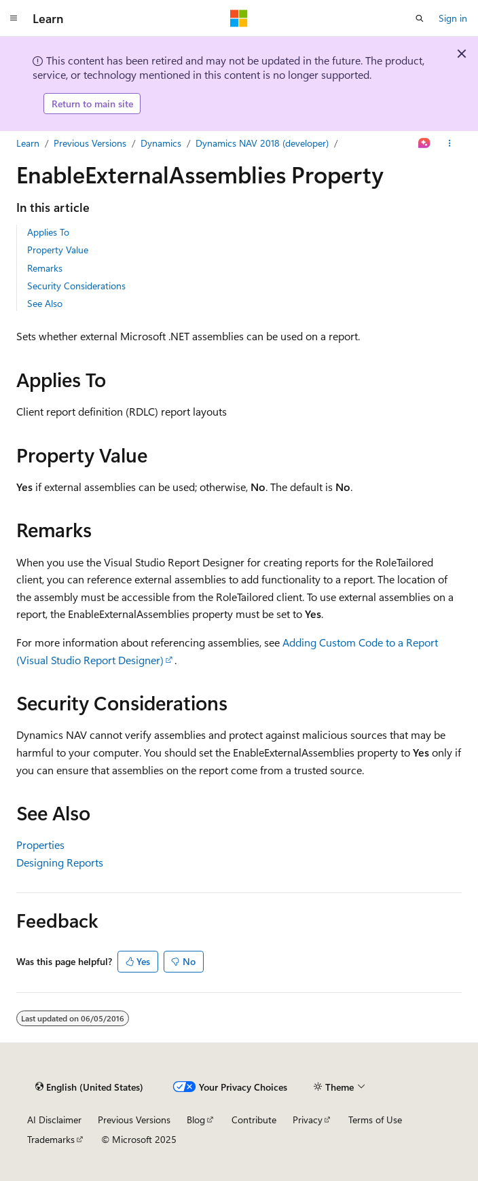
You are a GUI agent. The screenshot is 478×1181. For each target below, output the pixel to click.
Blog (196, 1119)
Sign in (453, 18)
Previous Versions (90, 143)
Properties (40, 844)
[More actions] (450, 143)
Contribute (254, 1119)
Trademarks (51, 1139)
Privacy (308, 1119)
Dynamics (161, 143)
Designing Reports (59, 862)
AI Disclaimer (54, 1119)
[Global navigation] (13, 18)
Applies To (48, 231)
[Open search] (419, 18)
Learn (27, 143)
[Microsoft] (239, 18)
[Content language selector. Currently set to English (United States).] (89, 1086)
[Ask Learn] (424, 143)
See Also (44, 303)
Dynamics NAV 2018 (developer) (262, 143)
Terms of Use (375, 1119)
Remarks (44, 267)
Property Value (57, 249)
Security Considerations (76, 285)
